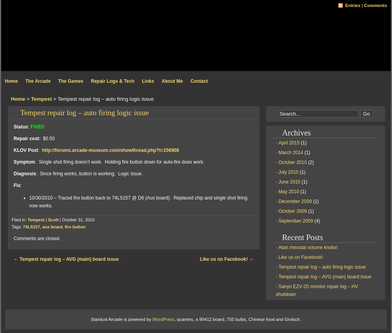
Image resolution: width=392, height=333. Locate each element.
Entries (352, 5)
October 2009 (293, 211)
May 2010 (289, 191)
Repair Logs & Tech (112, 81)
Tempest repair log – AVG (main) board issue (69, 259)
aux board (52, 226)
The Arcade (38, 81)
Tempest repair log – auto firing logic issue (84, 113)
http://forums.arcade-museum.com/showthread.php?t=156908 (110, 150)
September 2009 (296, 221)
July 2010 (288, 172)
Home (11, 81)
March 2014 (291, 152)
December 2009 (295, 201)
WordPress (163, 319)
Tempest (41, 99)
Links (148, 81)
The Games (70, 81)
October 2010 (293, 162)
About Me (172, 81)
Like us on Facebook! (224, 259)
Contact (199, 81)
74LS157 (31, 226)
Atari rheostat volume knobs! (308, 247)
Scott (53, 219)
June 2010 (289, 182)
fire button (75, 226)
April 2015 (289, 143)
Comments (375, 5)
